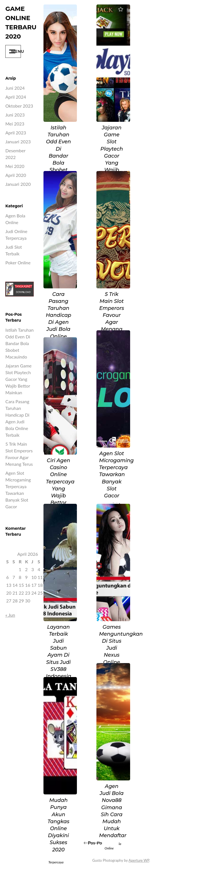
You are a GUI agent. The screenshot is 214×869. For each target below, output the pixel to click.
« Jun (10, 615)
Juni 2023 (15, 114)
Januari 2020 (18, 184)
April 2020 (15, 175)
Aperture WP (138, 860)
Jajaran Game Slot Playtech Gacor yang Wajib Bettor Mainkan (18, 379)
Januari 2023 (18, 141)
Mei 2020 (14, 166)
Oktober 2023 (19, 105)
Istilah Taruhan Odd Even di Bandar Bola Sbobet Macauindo (19, 343)
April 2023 (15, 132)
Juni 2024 (15, 88)
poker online (18, 262)
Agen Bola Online (112, 846)
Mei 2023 (14, 123)
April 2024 (15, 96)
